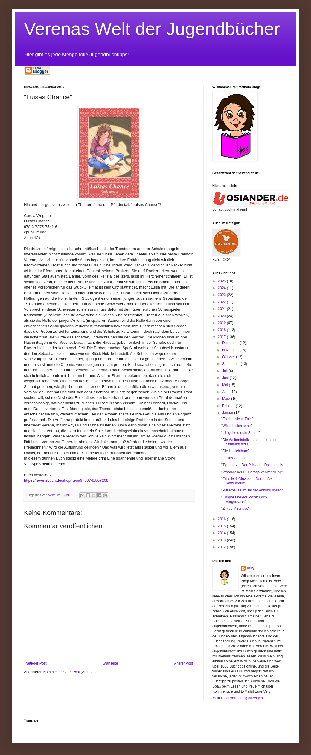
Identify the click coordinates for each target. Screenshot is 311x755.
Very (250, 568)
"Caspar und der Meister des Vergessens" (244, 499)
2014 (222, 533)
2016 (222, 519)
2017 (222, 337)
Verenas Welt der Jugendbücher (152, 29)
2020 (222, 316)
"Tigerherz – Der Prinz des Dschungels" (252, 465)
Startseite (110, 663)
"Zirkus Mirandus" (235, 508)
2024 (222, 288)
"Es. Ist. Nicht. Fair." (237, 419)
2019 (222, 323)
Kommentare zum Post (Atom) (67, 672)
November (231, 350)
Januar (228, 413)
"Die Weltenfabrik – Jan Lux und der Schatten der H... (249, 442)
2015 (222, 526)
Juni (226, 378)
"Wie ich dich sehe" (236, 426)
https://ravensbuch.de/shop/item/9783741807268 (66, 480)
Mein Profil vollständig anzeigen (237, 698)
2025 (222, 281)
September (231, 364)
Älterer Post (183, 663)
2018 (222, 330)
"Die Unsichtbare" (235, 451)
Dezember (231, 343)
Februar (229, 406)
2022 (222, 302)
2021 (222, 309)
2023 (222, 295)
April (226, 392)
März (226, 399)
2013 (222, 540)
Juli (225, 371)
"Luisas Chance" (234, 458)
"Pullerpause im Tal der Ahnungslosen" (252, 490)
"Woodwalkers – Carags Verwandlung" (252, 472)
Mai (225, 385)
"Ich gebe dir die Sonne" (240, 433)
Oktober (229, 357)
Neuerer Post (36, 663)
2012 (222, 547)
